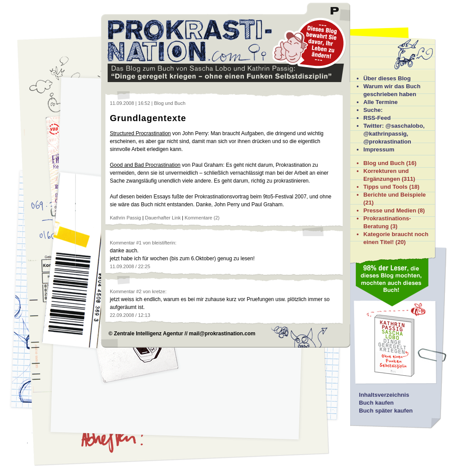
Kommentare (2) (202, 217)
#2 (138, 291)
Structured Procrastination (140, 133)
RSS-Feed (377, 118)
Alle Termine (380, 102)
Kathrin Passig (125, 217)
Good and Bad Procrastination (145, 165)
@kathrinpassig (385, 133)
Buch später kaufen (386, 410)
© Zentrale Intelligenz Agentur (146, 333)
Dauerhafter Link (163, 217)
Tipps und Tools (385, 186)
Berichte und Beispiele (394, 194)
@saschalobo (404, 125)
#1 (138, 242)
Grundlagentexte (148, 118)
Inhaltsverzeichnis (384, 394)
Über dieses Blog (387, 78)
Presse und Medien (389, 210)
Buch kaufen (376, 402)
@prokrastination (387, 141)
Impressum (378, 149)
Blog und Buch (384, 163)
